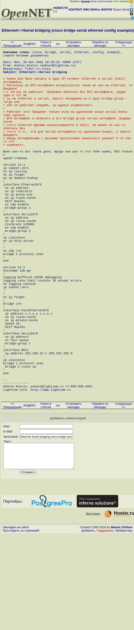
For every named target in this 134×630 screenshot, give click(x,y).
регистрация (105, 1)
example (113, 53)
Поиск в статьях (45, 44)
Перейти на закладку (100, 44)
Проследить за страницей (21, 621)
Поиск (117, 9)
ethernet (81, 53)
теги (125, 9)
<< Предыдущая (12, 44)
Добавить (88, 621)
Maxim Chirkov (122, 618)
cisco (36, 53)
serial (65, 53)
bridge (50, 53)
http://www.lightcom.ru (50, 475)
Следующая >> (123, 44)
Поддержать (105, 621)
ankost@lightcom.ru (57, 69)
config (98, 53)
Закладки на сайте (16, 618)
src (58, 44)
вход (93, 1)
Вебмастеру (124, 621)
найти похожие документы (26, 57)
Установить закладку (73, 44)
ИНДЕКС (29, 44)
